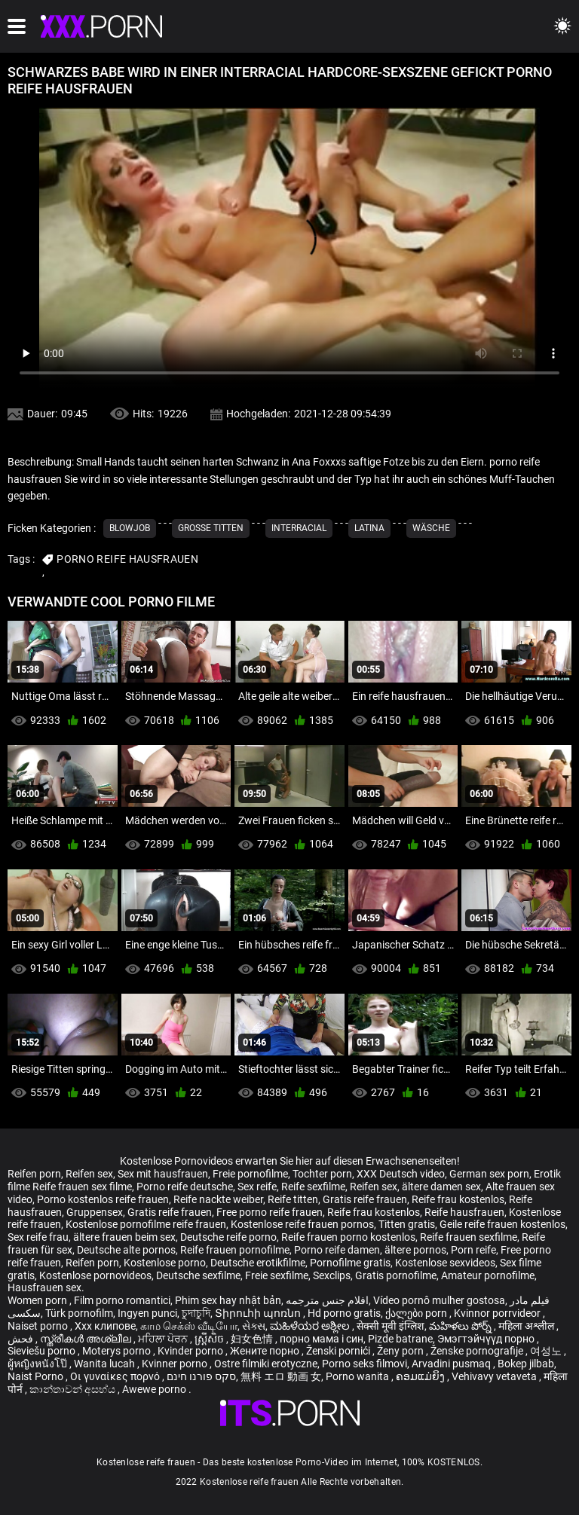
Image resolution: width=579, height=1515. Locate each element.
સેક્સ (253, 1326)
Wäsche (431, 528)
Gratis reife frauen (365, 1199)
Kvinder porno (191, 1351)
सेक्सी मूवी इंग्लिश (390, 1326)
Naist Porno (37, 1376)
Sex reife (257, 1187)
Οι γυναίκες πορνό (116, 1376)
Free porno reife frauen (269, 1212)
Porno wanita (358, 1376)
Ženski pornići (339, 1351)
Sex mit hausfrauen (163, 1174)
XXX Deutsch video (401, 1174)
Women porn (38, 1300)
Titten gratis (406, 1224)
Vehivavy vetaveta (495, 1376)
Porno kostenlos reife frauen (103, 1199)
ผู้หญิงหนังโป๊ (38, 1364)
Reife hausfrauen (464, 1212)
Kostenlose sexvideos (445, 1263)
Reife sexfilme (313, 1187)
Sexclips (332, 1275)
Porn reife (473, 1250)
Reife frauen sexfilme (468, 1237)
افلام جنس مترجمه (327, 1300)
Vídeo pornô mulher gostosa (439, 1300)
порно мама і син (321, 1339)
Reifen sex (89, 1174)
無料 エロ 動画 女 (280, 1376)
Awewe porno (155, 1389)
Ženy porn (401, 1351)
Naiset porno (39, 1326)
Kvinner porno (176, 1364)
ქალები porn (417, 1313)
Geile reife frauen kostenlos (502, 1224)
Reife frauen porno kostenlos (348, 1237)
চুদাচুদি (196, 1313)
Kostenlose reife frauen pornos (302, 1224)
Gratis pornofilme (396, 1275)
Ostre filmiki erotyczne (265, 1364)
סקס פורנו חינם (201, 1376)
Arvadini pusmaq (452, 1364)
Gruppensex (94, 1212)
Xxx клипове (105, 1326)
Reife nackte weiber (218, 1199)
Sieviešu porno (43, 1351)
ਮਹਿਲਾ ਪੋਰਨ (164, 1339)
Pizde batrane (400, 1339)
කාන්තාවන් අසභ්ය (73, 1389)
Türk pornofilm (79, 1313)
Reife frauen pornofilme (235, 1250)
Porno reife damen (337, 1250)
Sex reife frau (38, 1237)
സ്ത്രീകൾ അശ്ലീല (86, 1339)
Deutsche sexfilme (198, 1275)
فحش (21, 1339)
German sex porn (489, 1174)
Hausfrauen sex (44, 1287)
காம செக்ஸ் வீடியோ (188, 1326)
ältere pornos (415, 1250)
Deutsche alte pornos (126, 1250)
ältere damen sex (441, 1187)
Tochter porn (322, 1174)
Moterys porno (117, 1351)
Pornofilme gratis (350, 1263)
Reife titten (293, 1199)
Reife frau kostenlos (458, 1199)
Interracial (298, 528)
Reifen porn (34, 1174)
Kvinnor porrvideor (498, 1313)
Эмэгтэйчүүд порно (487, 1339)
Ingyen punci (147, 1313)
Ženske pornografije (477, 1351)
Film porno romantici (122, 1300)
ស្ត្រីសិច (210, 1339)
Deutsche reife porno (228, 1237)
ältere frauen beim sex (124, 1237)
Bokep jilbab (526, 1364)
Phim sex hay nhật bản (228, 1300)
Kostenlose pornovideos (95, 1275)
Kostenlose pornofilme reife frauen (146, 1224)
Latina (369, 528)
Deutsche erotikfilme (257, 1263)
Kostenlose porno (165, 1263)
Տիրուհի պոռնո (259, 1313)
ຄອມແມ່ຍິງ (421, 1376)
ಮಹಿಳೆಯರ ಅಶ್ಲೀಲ (311, 1326)
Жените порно (266, 1351)
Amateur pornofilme (488, 1275)
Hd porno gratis (344, 1313)
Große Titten (211, 528)
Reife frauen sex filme (82, 1187)
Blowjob (129, 528)
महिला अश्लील (527, 1326)
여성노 (547, 1351)
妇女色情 (253, 1339)
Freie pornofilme (250, 1174)
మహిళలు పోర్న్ (461, 1326)
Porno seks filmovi (364, 1364)
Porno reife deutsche (184, 1187)
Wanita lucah (105, 1364)
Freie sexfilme (276, 1275)
